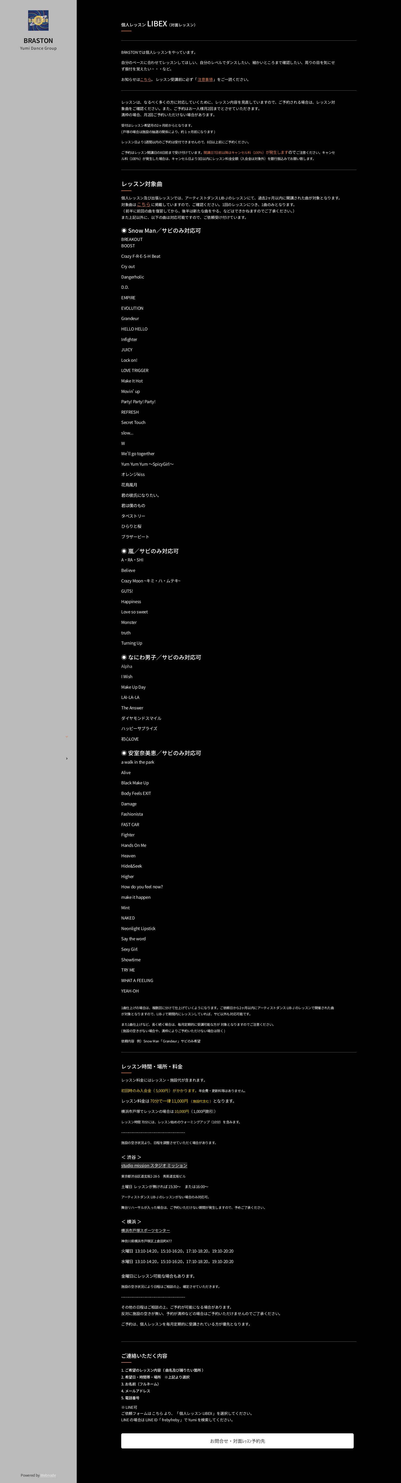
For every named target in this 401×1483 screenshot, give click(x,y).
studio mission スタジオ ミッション (154, 1165)
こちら (145, 79)
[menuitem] (38, 693)
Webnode (48, 1475)
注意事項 (205, 79)
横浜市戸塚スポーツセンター (145, 1230)
